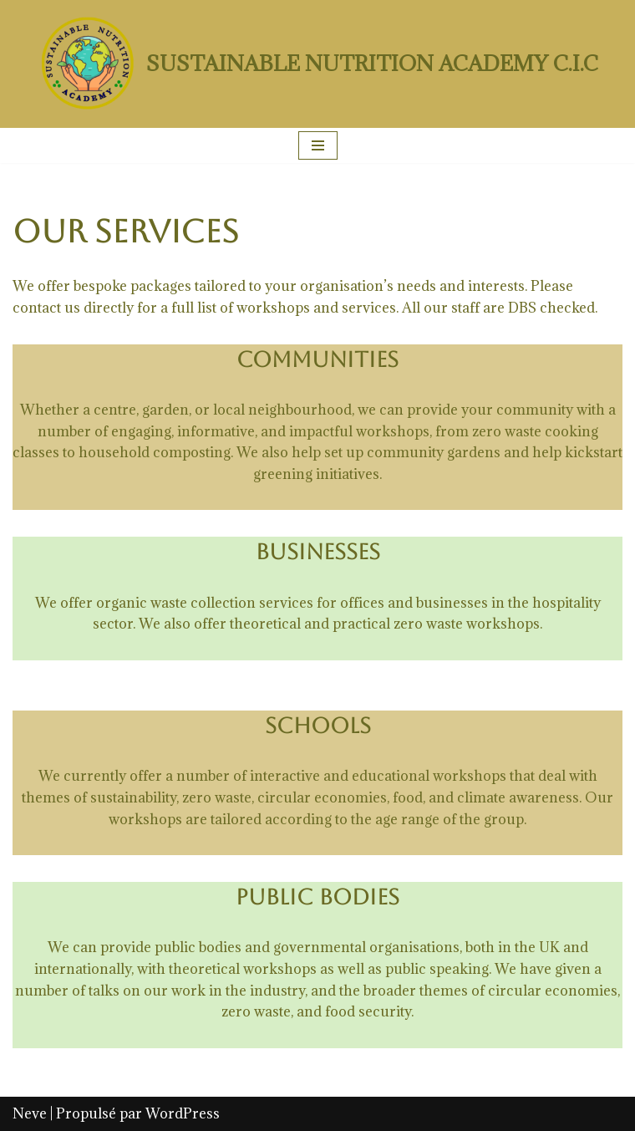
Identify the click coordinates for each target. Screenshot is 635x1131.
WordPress (182, 1113)
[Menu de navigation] (318, 145)
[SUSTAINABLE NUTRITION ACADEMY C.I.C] (318, 64)
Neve (30, 1113)
